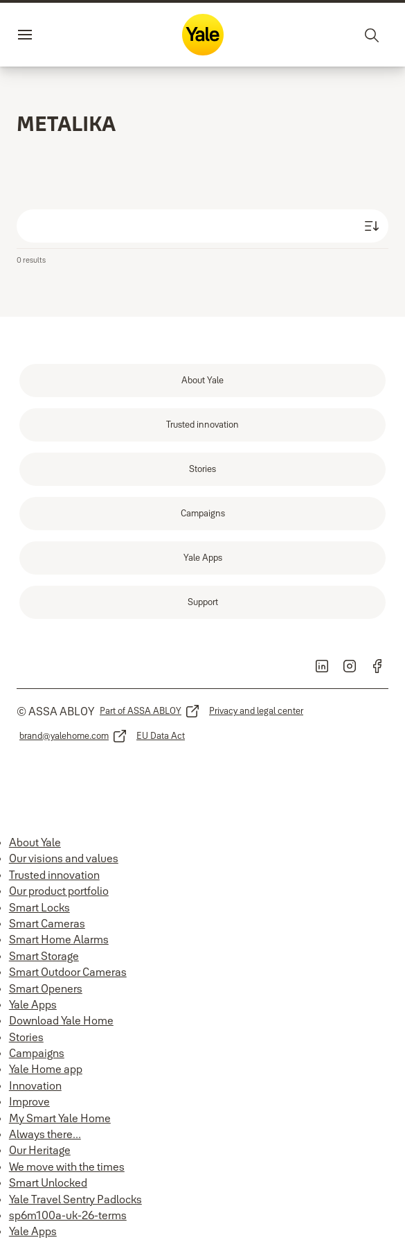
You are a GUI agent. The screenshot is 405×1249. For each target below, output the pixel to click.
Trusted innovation (54, 875)
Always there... (45, 1134)
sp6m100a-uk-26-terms (68, 1215)
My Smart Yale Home (60, 1118)
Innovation (35, 1085)
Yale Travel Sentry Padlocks (75, 1199)
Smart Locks (39, 907)
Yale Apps (33, 1004)
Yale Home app (45, 1069)
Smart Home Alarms (59, 939)
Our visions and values (63, 858)
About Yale (35, 842)
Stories (26, 1037)
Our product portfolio (59, 891)
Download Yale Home (61, 1020)
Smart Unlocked (48, 1182)
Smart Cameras (47, 923)
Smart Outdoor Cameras (68, 972)
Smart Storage (44, 956)
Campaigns (36, 1053)
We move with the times (67, 1166)
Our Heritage (40, 1150)
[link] (202, 380)
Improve (29, 1101)
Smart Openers (45, 988)
